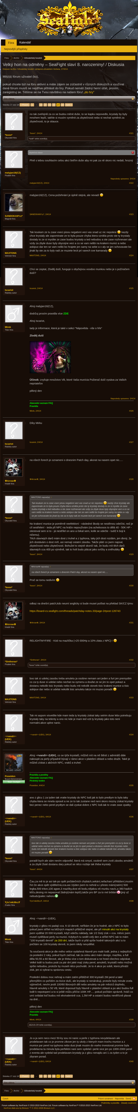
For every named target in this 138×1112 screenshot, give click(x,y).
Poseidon (10, 776)
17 (58, 105)
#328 (131, 479)
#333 (131, 697)
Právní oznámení (105, 1099)
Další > (69, 105)
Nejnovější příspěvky (15, 49)
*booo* (8, 135)
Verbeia (56, 69)
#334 (131, 735)
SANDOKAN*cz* (14, 216)
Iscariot (9, 290)
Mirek (8, 327)
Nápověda (119, 1099)
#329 (131, 554)
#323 (131, 214)
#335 (131, 785)
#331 (131, 623)
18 (62, 105)
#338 (131, 901)
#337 (131, 869)
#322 (131, 183)
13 (41, 105)
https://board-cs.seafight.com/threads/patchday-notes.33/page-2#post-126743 (75, 611)
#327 (131, 442)
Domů (128, 1099)
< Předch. (24, 105)
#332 (131, 660)
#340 (131, 1061)
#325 (131, 288)
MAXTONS (11, 253)
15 (49, 105)
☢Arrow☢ (10, 481)
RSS (134, 1098)
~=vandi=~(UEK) (10, 737)
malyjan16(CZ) (13, 172)
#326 (131, 411)
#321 (131, 133)
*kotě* (31, 139)
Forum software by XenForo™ (77, 1105)
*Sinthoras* (11, 661)
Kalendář (25, 42)
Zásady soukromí (128, 1103)
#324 (131, 255)
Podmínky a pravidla (110, 1103)
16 (54, 105)
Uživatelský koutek (25, 69)
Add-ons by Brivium (29, 1108)
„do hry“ (89, 92)
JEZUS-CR (34, 1025)
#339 (131, 1019)
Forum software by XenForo (27, 1105)
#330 (131, 586)
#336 (131, 817)
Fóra (11, 42)
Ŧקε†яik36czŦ (12, 902)
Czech (5, 1099)
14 (45, 105)
